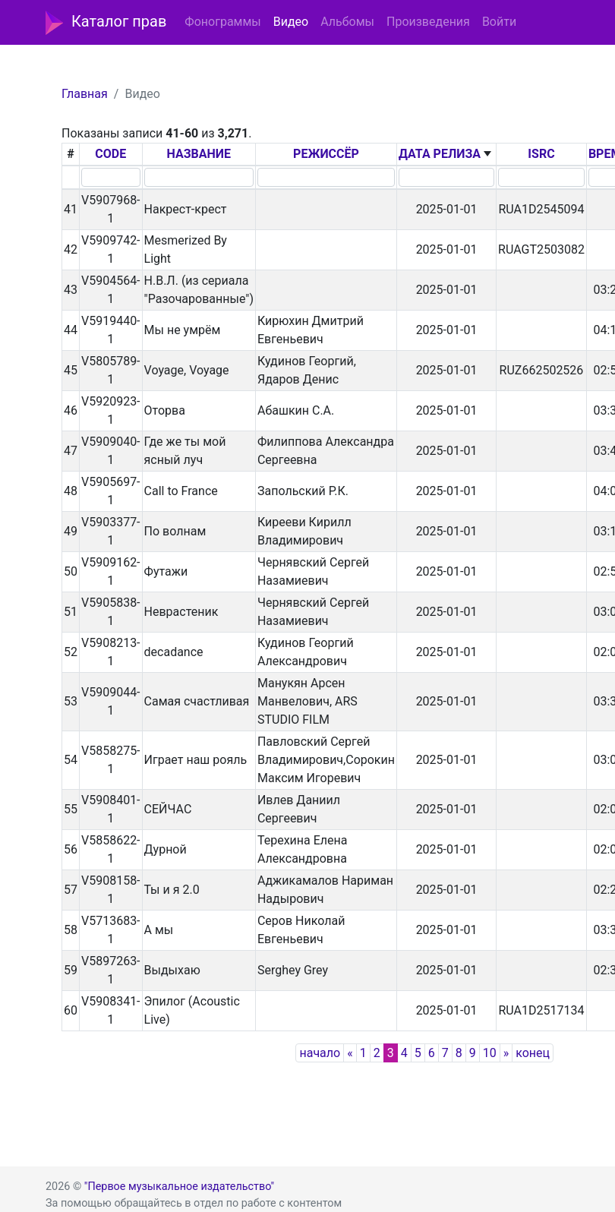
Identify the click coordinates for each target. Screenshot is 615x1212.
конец (533, 1053)
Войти (499, 21)
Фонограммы (222, 21)
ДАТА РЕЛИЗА (440, 154)
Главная (85, 94)
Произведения (428, 21)
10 (490, 1053)
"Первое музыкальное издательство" (179, 1186)
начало (319, 1053)
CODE (110, 154)
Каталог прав (106, 23)
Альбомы (347, 21)
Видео (290, 21)
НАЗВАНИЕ (198, 154)
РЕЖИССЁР (326, 154)
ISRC (541, 154)
